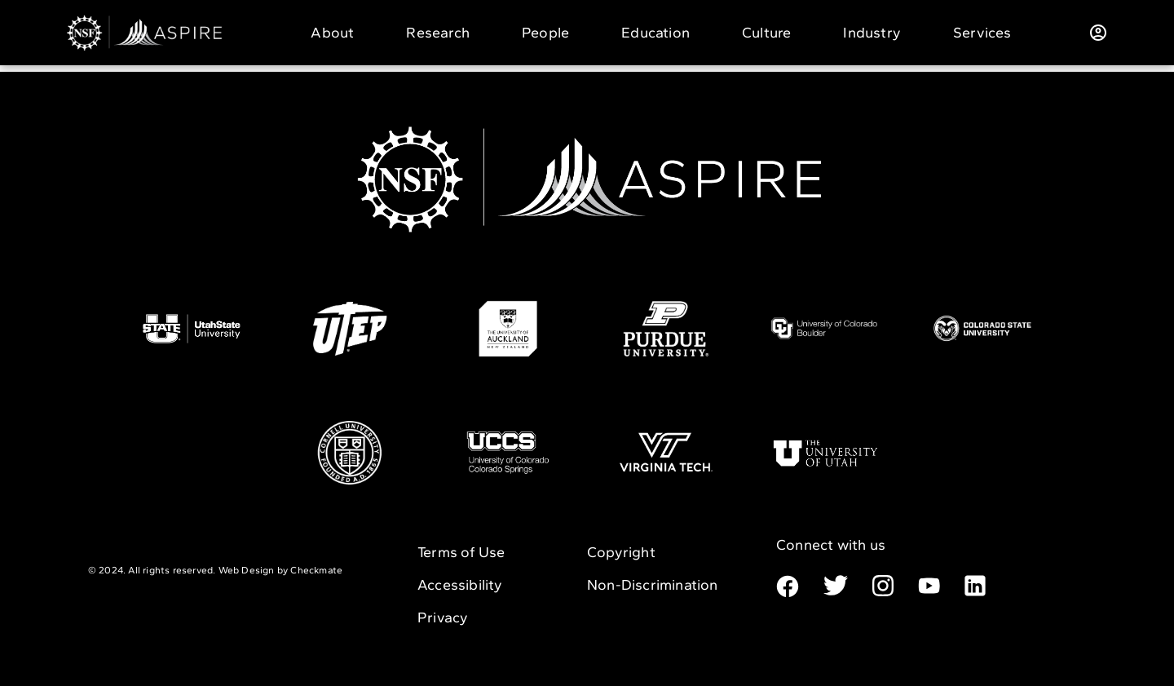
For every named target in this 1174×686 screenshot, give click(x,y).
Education (655, 33)
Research (438, 33)
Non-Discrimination (652, 585)
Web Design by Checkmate (280, 570)
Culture (766, 33)
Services (982, 33)
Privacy (442, 617)
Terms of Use (461, 552)
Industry (872, 33)
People (545, 33)
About (332, 33)
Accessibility (460, 585)
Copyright (621, 552)
